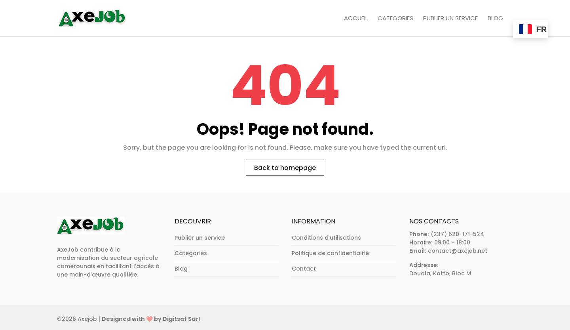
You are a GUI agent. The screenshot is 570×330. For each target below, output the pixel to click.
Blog (495, 18)
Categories (395, 18)
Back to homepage (285, 167)
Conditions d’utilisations (326, 238)
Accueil (356, 18)
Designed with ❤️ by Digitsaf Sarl (151, 319)
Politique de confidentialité (330, 253)
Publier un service (450, 18)
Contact (304, 269)
